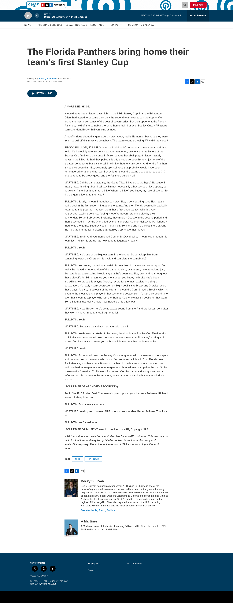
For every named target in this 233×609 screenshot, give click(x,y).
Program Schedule (50, 31)
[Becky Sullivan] (71, 494)
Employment (94, 569)
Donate (201, 7)
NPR (77, 465)
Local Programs (76, 31)
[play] (28, 21)
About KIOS (97, 31)
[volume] (37, 21)
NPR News (93, 465)
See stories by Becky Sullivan (98, 516)
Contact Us (93, 576)
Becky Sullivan (48, 84)
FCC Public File (134, 569)
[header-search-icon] (186, 8)
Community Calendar (141, 31)
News (27, 31)
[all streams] (198, 21)
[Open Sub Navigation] (33, 31)
